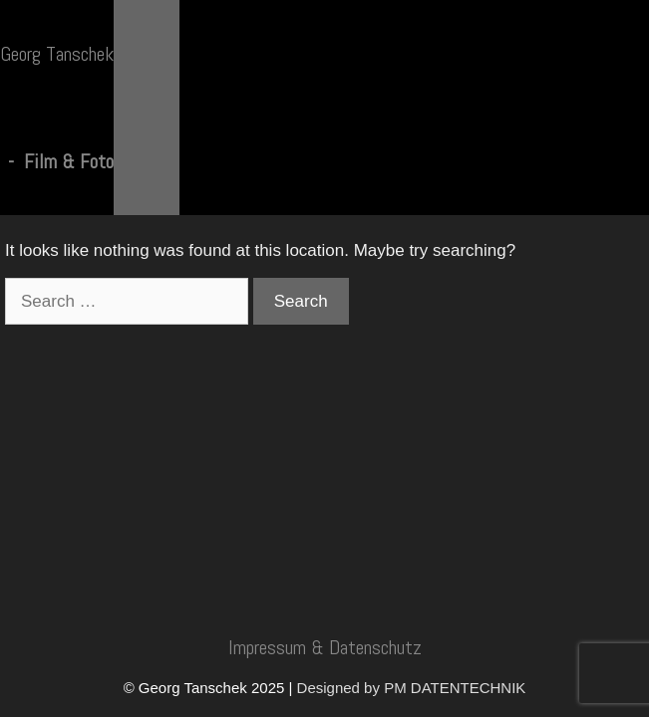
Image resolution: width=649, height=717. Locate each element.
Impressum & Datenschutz (325, 647)
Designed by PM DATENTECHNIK (411, 687)
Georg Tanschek (57, 54)
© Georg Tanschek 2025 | (210, 687)
